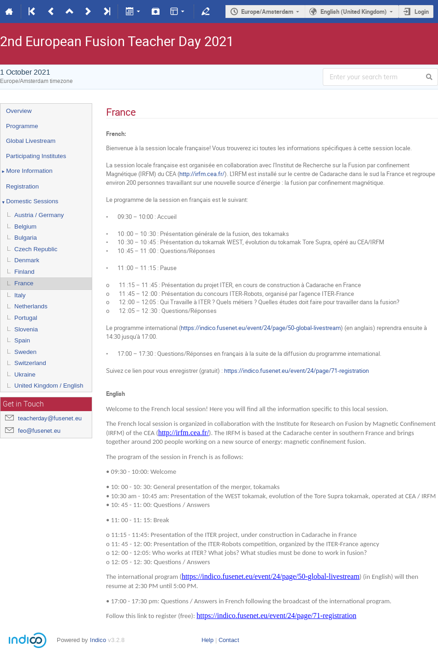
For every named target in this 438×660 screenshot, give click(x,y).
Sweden (25, 351)
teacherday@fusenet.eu (50, 418)
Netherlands (30, 306)
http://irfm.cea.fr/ (202, 174)
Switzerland (30, 362)
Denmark (26, 260)
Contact (229, 640)
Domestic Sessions (29, 201)
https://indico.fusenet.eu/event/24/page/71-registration (296, 370)
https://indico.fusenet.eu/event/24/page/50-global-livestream (261, 328)
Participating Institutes (36, 156)
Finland (24, 271)
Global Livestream (30, 140)
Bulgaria (25, 237)
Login (421, 11)
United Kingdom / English (48, 385)
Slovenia (26, 329)
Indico (98, 640)
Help (207, 640)
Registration (22, 186)
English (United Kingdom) (353, 11)
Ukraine (25, 374)
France (23, 283)
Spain (22, 340)
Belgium (25, 226)
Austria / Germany (39, 215)
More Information (26, 171)
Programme (22, 126)
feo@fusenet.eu (39, 431)
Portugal (25, 317)
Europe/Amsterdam (267, 11)
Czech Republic (35, 249)
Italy (19, 295)
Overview (19, 110)
